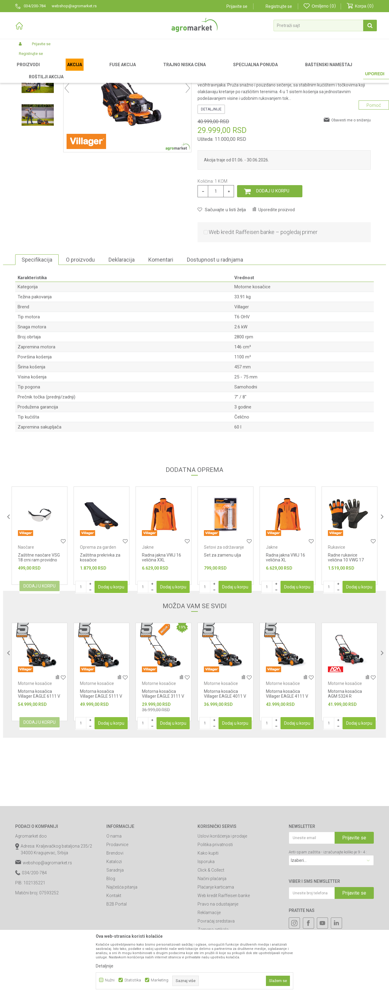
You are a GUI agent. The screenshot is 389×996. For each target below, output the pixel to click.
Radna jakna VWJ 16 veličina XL (285, 621)
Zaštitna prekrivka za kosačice (100, 621)
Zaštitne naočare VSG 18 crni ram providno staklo (39, 623)
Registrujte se (279, 6)
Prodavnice (117, 908)
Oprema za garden (98, 610)
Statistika (132, 980)
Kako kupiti (208, 916)
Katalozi (114, 925)
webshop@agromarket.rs (47, 926)
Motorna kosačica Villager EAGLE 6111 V (39, 757)
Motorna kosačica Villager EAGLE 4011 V (225, 757)
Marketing (159, 980)
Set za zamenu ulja (222, 618)
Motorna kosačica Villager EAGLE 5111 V (101, 757)
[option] (37, 113)
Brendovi (114, 916)
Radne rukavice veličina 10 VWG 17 (346, 621)
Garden (66, 70)
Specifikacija (37, 323)
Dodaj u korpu (272, 254)
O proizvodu (80, 323)
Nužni (110, 980)
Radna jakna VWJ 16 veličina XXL (161, 621)
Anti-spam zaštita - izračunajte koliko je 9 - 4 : (328, 915)
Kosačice (122, 70)
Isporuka (206, 925)
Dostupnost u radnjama (215, 323)
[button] (325, 25)
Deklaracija (121, 323)
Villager (241, 370)
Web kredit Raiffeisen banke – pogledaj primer (263, 295)
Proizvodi (47, 70)
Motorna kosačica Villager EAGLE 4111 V (287, 757)
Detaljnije (211, 173)
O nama (114, 899)
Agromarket (25, 70)
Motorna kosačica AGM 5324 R (345, 757)
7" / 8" (240, 460)
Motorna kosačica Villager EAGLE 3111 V (163, 757)
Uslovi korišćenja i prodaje (222, 899)
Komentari (160, 323)
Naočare (26, 610)
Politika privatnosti (215, 908)
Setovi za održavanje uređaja (224, 613)
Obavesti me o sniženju (351, 183)
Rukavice (336, 610)
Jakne (148, 610)
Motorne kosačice (150, 70)
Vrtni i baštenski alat (93, 70)
